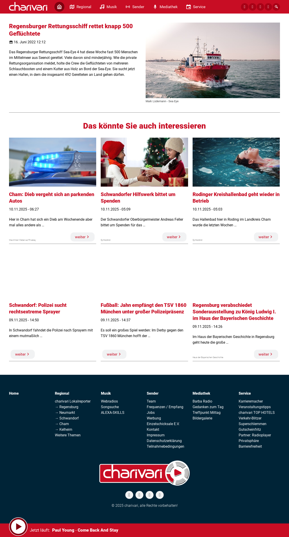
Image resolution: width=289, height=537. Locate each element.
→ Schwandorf (67, 418)
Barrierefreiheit (250, 446)
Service (245, 393)
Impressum (156, 435)
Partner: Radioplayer (255, 435)
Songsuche (110, 407)
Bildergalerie (202, 418)
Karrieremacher (251, 401)
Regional (62, 393)
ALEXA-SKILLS (112, 412)
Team (151, 401)
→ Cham (62, 424)
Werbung (154, 418)
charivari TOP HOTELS (257, 412)
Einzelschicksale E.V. (163, 424)
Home (14, 393)
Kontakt (153, 429)
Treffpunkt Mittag (207, 412)
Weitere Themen (68, 435)
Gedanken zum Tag (208, 407)
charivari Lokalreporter (73, 401)
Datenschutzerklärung (164, 441)
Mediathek (201, 393)
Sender (152, 393)
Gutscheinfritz (250, 429)
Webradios (109, 401)
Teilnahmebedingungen (165, 446)
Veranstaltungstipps (255, 407)
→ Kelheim (63, 429)
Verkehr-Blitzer (250, 418)
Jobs (151, 412)
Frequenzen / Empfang (165, 407)
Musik (106, 393)
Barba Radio (202, 401)
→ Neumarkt (65, 412)
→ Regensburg (66, 407)
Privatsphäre (249, 441)
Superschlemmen (252, 424)
